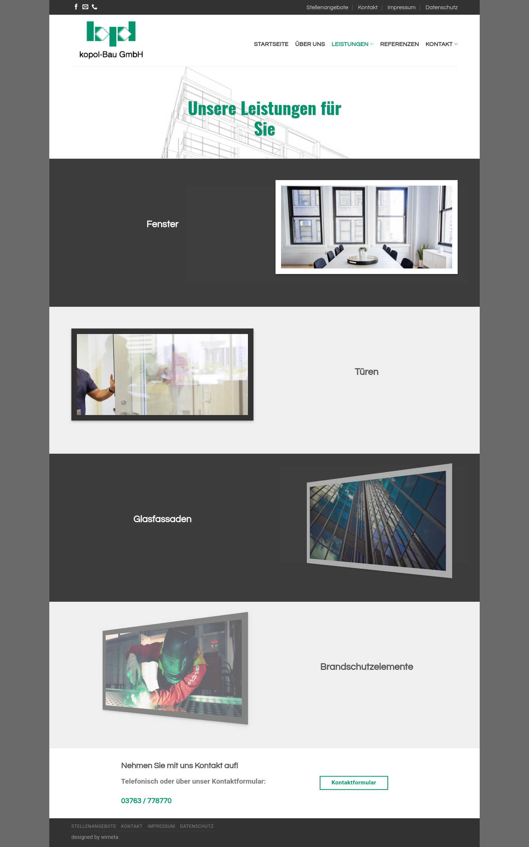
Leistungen (352, 44)
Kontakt (367, 7)
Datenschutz (442, 7)
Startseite (271, 44)
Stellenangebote (327, 7)
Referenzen (399, 44)
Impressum (401, 7)
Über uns (310, 44)
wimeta (109, 837)
